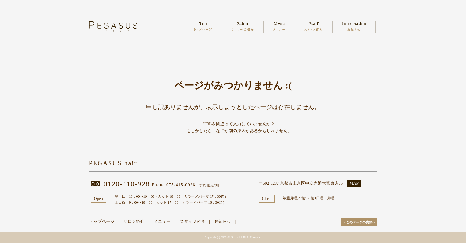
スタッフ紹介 (192, 221)
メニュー (162, 221)
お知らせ (222, 221)
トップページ (101, 221)
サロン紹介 (133, 221)
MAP (354, 183)
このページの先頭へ (361, 222)
